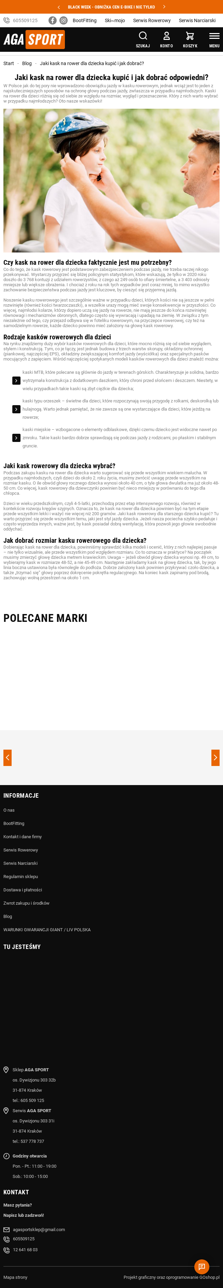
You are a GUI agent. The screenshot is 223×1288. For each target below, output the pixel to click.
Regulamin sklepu (20, 876)
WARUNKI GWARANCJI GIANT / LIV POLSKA (46, 929)
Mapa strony (15, 1277)
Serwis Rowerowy (152, 20)
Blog (27, 63)
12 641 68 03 (25, 1249)
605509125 (25, 20)
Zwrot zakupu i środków (26, 903)
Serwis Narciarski (197, 20)
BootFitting (85, 20)
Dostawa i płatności (22, 889)
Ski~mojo (115, 20)
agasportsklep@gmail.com (39, 1229)
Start (8, 63)
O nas (9, 810)
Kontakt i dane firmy (22, 836)
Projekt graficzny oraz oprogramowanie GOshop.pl (172, 1277)
